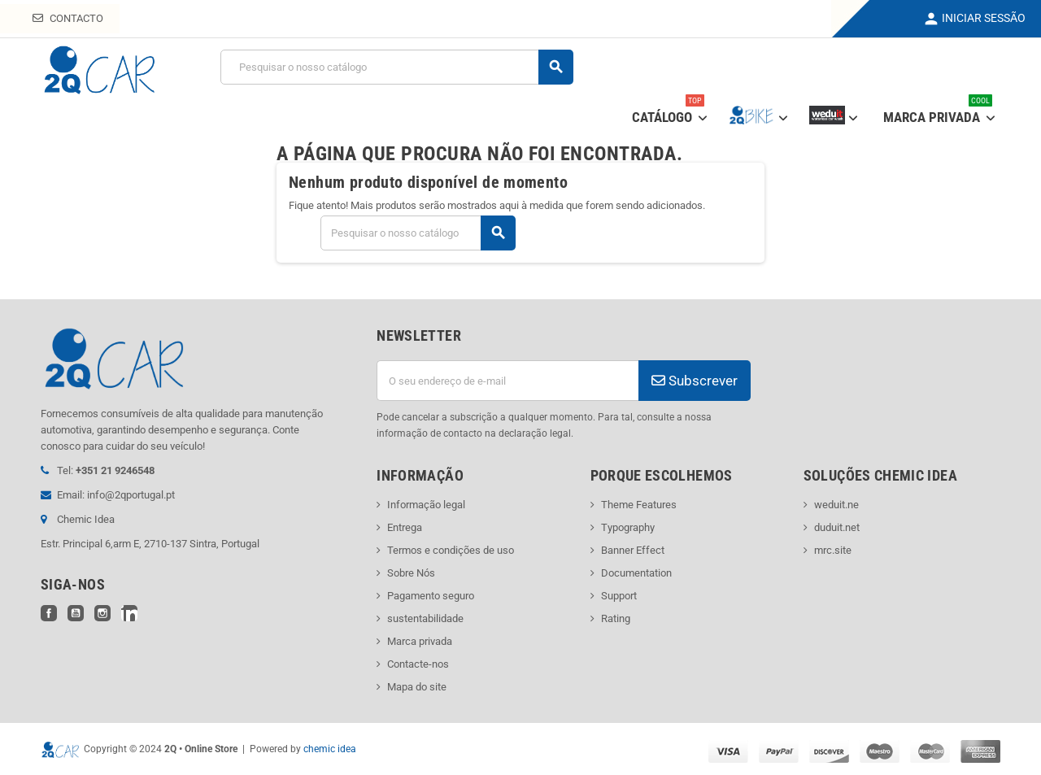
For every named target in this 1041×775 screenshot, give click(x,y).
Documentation (636, 573)
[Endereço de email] (507, 380)
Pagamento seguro (430, 596)
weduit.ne (836, 505)
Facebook (49, 613)
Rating (615, 618)
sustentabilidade (425, 618)
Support (619, 596)
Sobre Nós (411, 573)
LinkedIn (129, 613)
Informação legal (426, 505)
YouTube (76, 613)
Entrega (404, 527)
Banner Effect (632, 550)
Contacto (68, 18)
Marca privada (419, 641)
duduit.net (837, 527)
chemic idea (329, 749)
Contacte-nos (418, 664)
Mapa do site (416, 687)
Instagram (102, 613)
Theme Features (639, 505)
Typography (628, 527)
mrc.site (833, 550)
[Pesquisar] (396, 67)
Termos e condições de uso (450, 550)
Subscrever (694, 380)
